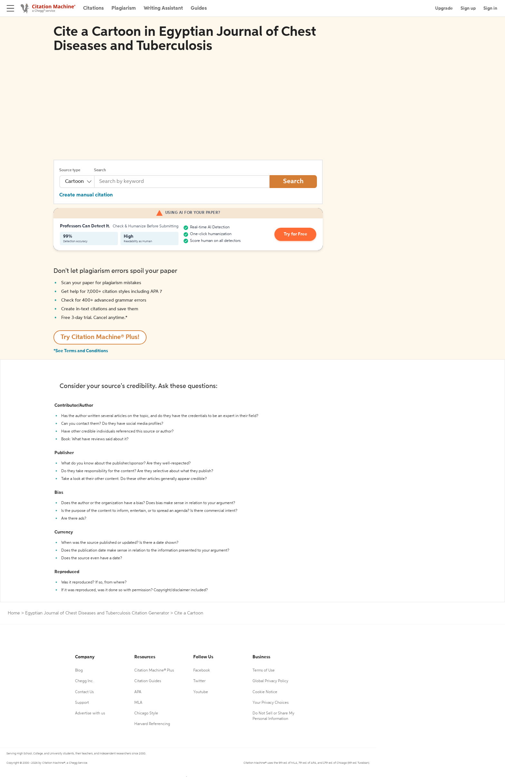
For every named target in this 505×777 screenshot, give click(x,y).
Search (100, 170)
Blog (79, 670)
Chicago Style (146, 713)
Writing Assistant (163, 8)
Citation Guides (147, 681)
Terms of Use (263, 670)
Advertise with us (90, 713)
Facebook (201, 670)
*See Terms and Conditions (80, 351)
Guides (199, 8)
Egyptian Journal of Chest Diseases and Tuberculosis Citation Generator (97, 613)
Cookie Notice (264, 692)
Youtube (200, 692)
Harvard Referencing (152, 724)
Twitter (199, 681)
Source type (69, 170)
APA (137, 692)
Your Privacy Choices (270, 703)
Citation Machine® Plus (154, 670)
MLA (138, 703)
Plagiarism (123, 8)
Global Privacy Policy (270, 681)
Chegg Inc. (84, 681)
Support (82, 703)
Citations (93, 8)
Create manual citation (86, 195)
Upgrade (444, 8)
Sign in (490, 8)
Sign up (468, 8)
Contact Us (84, 692)
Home (14, 613)
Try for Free (295, 234)
